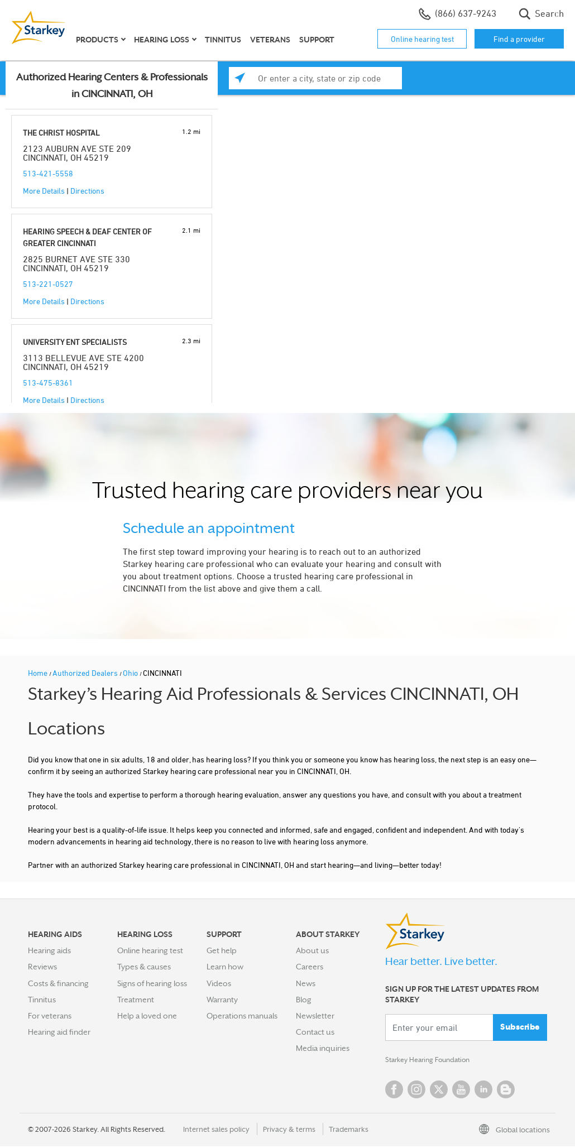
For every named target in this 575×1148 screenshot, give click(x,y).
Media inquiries (322, 1048)
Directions (87, 190)
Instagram (416, 1091)
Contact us (315, 1031)
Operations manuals (242, 1015)
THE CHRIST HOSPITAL (61, 132)
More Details (44, 190)
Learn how (225, 966)
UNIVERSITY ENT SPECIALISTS (75, 342)
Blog (304, 999)
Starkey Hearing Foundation (434, 1060)
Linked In (483, 1091)
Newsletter (315, 1015)
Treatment (135, 999)
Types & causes (144, 966)
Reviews (42, 966)
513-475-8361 (48, 382)
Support (316, 39)
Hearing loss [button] (161, 39)
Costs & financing (58, 983)
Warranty (222, 999)
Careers (309, 966)
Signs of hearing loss (152, 983)
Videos (219, 983)
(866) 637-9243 (457, 14)
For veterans (49, 1015)
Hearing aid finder (59, 1031)
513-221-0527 (48, 284)
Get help (222, 950)
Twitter (439, 1091)
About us (312, 950)
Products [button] (97, 39)
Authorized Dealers (85, 673)
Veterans (270, 39)
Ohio (131, 673)
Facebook (394, 1091)
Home (38, 673)
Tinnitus (223, 39)
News (305, 983)
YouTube (461, 1091)
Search (541, 14)
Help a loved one (147, 1015)
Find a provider (519, 39)
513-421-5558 (48, 173)
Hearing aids (49, 950)
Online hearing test (422, 39)
